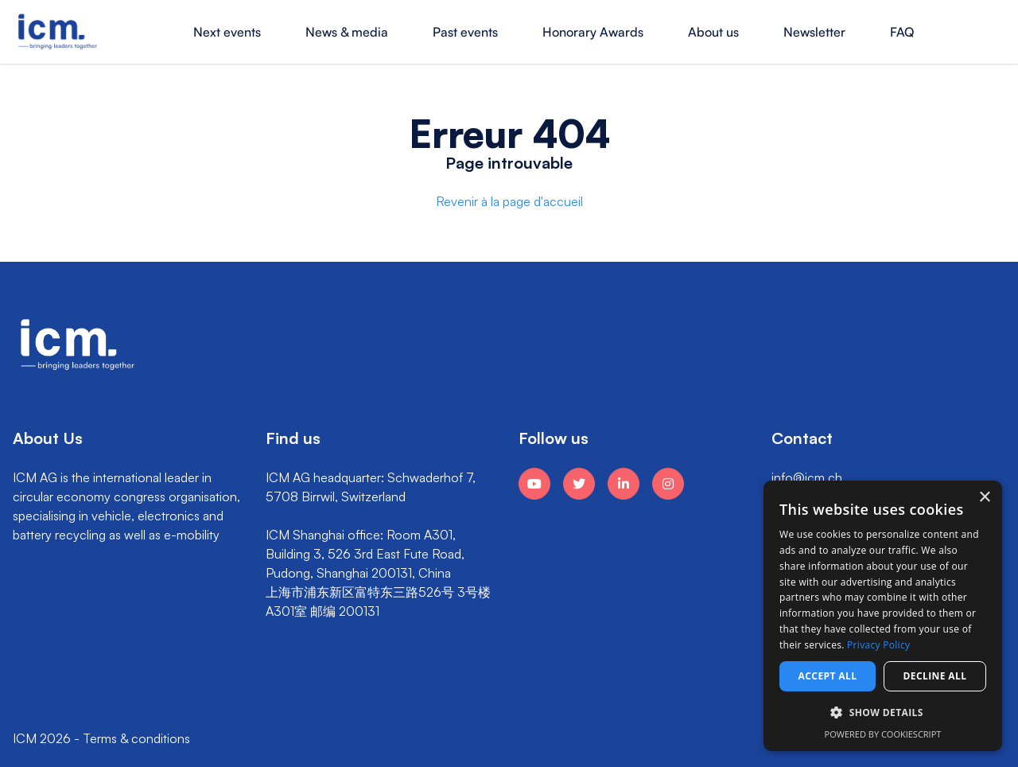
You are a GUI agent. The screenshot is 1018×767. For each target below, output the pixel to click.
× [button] (984, 498)
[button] (882, 713)
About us (713, 32)
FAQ (902, 32)
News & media (346, 32)
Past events (465, 32)
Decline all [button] (935, 676)
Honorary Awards (592, 32)
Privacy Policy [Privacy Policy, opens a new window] (878, 645)
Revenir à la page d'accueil (509, 201)
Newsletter (814, 32)
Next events (227, 32)
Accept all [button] (827, 676)
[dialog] (883, 616)
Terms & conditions (136, 738)
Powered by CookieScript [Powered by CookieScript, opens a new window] (883, 734)
